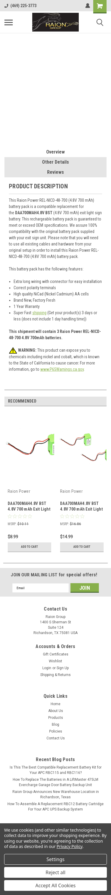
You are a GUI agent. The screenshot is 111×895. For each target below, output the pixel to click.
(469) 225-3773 (20, 5)
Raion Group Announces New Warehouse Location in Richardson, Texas (55, 794)
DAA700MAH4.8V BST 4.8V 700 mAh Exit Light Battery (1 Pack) (29, 509)
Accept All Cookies (56, 885)
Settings (55, 859)
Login (46, 668)
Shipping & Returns (55, 675)
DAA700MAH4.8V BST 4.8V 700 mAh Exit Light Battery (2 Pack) (81, 509)
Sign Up (63, 668)
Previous (93, 401)
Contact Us (55, 738)
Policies (55, 731)
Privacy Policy (69, 846)
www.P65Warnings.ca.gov (62, 369)
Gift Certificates (55, 654)
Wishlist (55, 661)
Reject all (55, 872)
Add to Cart (29, 546)
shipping (39, 312)
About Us (55, 711)
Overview (55, 152)
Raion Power (19, 491)
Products (55, 718)
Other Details (55, 162)
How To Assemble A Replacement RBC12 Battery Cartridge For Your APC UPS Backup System (55, 806)
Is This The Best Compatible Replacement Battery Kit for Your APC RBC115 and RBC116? (56, 770)
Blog (55, 724)
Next (102, 401)
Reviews (55, 172)
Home (55, 704)
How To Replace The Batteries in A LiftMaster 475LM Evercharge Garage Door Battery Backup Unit (55, 782)
